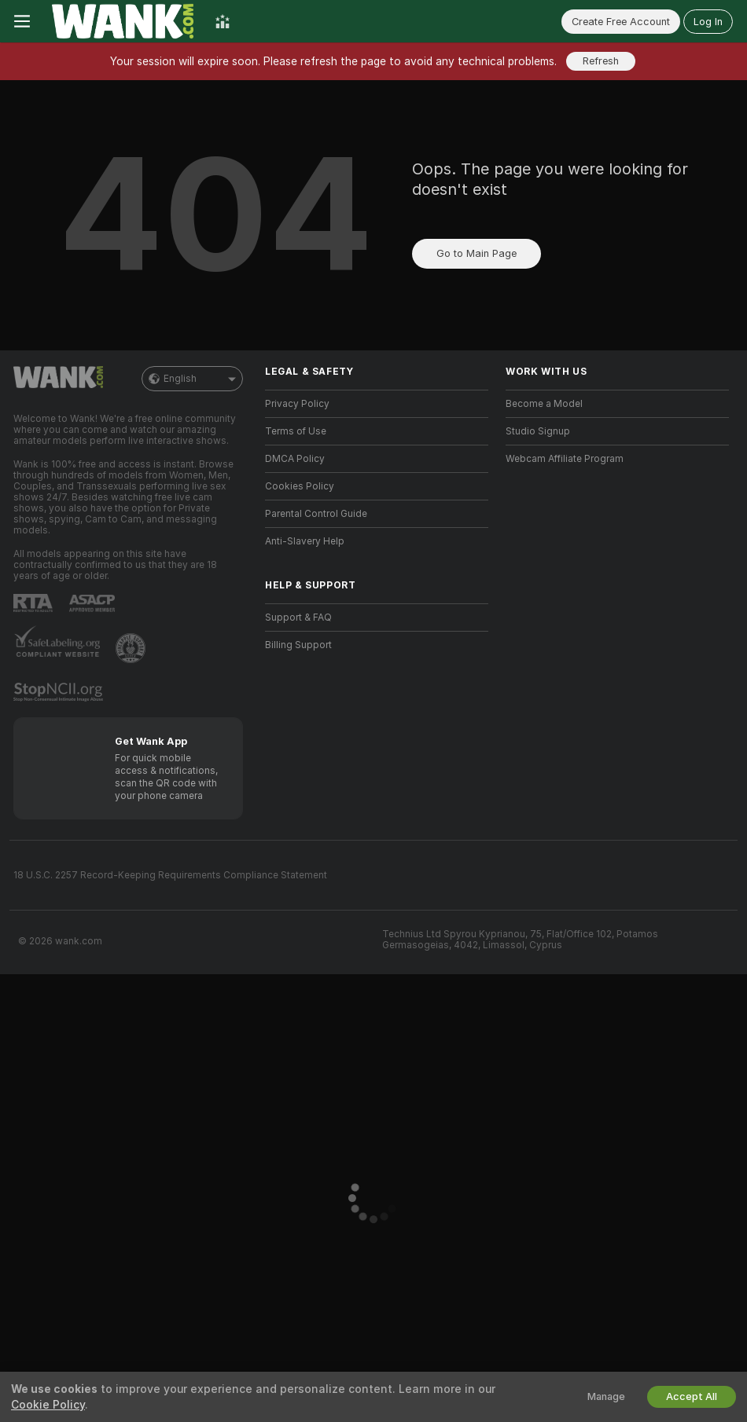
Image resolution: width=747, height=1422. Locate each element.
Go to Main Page (476, 253)
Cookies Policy (299, 486)
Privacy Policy (297, 403)
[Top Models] (222, 21)
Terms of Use (295, 431)
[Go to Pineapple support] (132, 648)
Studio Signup (538, 431)
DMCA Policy (295, 458)
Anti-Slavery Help (304, 541)
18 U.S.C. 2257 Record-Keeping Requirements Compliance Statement (170, 875)
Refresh (601, 61)
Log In (708, 21)
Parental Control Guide (316, 513)
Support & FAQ (298, 617)
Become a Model (544, 403)
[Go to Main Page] (122, 21)
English (192, 379)
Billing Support (298, 645)
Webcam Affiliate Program (565, 458)
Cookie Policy (48, 1404)
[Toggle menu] (22, 21)
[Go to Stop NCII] (59, 692)
